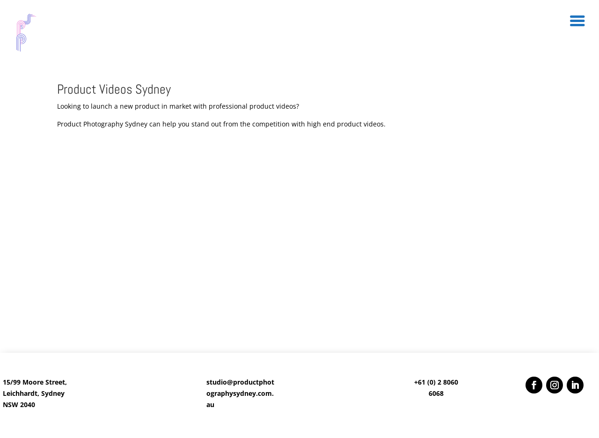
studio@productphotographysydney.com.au (240, 393)
